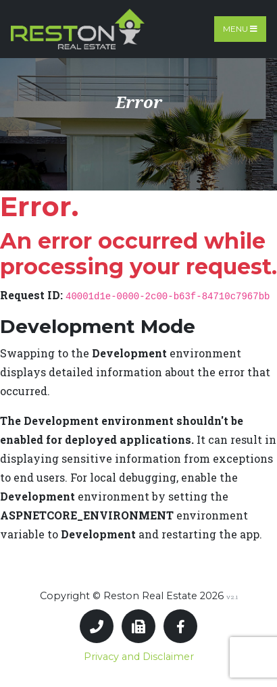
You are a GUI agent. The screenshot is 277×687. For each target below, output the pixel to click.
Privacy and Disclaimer (139, 657)
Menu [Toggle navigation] (240, 29)
